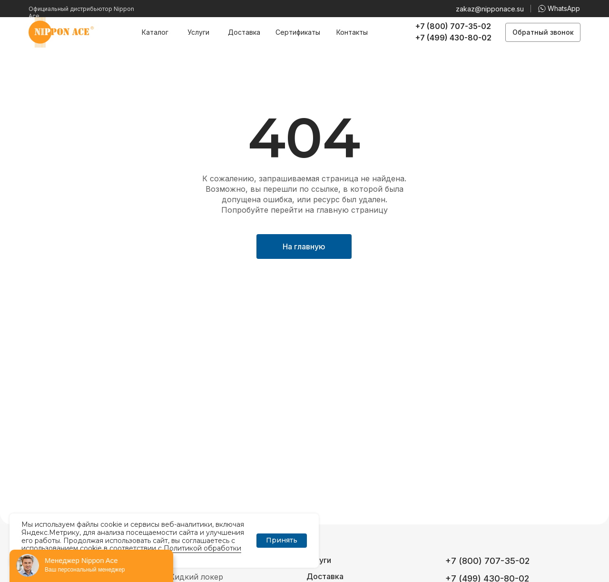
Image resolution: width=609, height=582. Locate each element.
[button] (542, 32)
